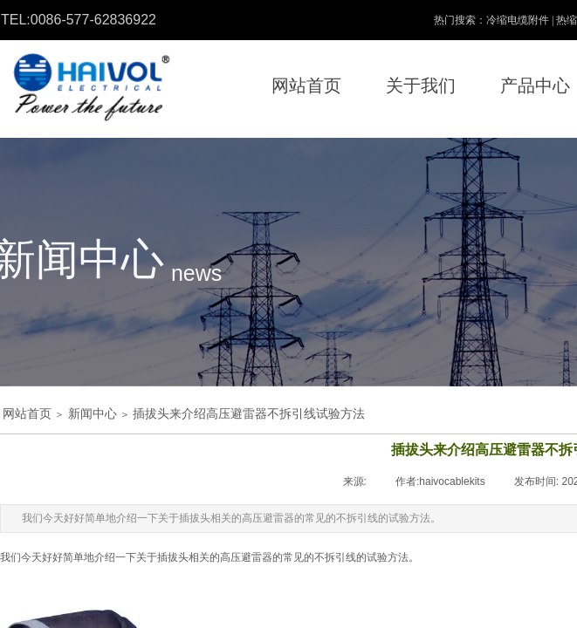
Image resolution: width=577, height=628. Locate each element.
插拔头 (173, 557)
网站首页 (27, 413)
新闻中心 (92, 413)
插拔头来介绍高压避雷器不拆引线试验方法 (249, 413)
